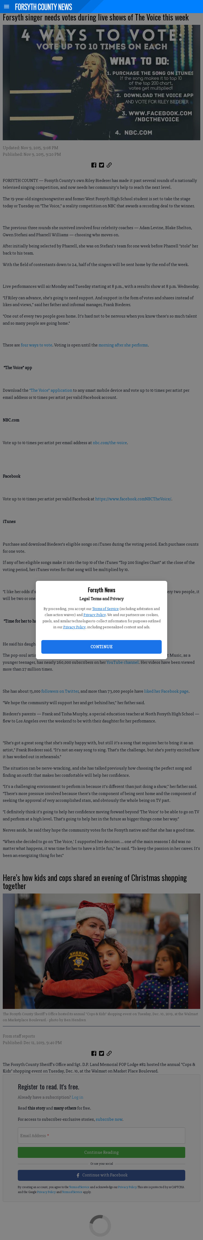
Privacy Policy (94, 614)
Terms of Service (105, 608)
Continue (101, 647)
